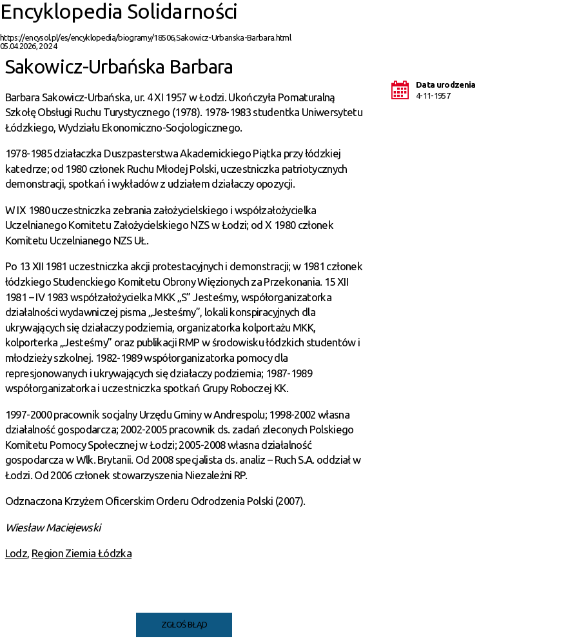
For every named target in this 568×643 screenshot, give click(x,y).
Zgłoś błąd (184, 624)
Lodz (16, 553)
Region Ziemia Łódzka (82, 553)
